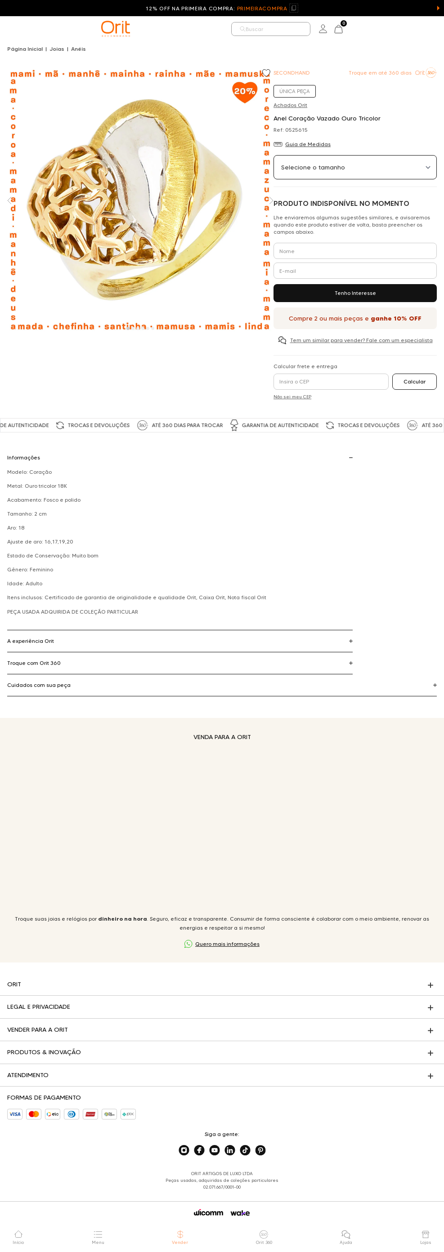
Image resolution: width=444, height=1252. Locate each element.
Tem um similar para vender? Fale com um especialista (361, 340)
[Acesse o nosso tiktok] (245, 1150)
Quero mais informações (227, 943)
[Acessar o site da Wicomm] (208, 1212)
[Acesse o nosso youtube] (214, 1150)
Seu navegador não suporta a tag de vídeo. (222, 827)
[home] (115, 29)
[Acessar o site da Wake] (240, 1213)
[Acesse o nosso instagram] (184, 1150)
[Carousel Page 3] (137, 328)
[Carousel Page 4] (142, 328)
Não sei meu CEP (292, 397)
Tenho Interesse (355, 293)
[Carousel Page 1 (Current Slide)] (128, 328)
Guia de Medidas (308, 144)
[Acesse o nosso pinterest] (260, 1150)
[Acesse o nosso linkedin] (229, 1150)
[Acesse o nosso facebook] (199, 1150)
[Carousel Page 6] (152, 328)
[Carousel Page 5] (147, 328)
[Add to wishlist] (267, 73)
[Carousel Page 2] (133, 328)
